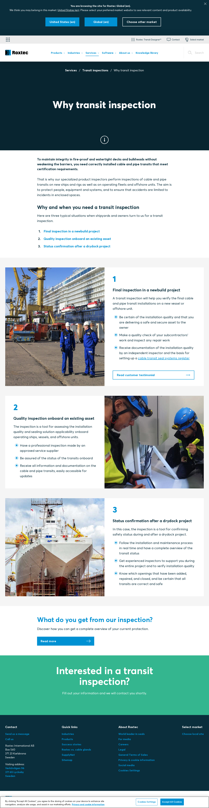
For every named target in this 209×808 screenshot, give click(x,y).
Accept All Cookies (172, 802)
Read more (48, 641)
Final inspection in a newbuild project (72, 231)
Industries (68, 734)
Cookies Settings (129, 770)
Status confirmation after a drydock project (77, 246)
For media (124, 739)
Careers (123, 744)
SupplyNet (68, 754)
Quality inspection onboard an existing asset (77, 239)
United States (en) (68, 10)
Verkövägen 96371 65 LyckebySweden (14, 772)
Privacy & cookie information (136, 760)
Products (67, 739)
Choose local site (193, 734)
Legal (121, 749)
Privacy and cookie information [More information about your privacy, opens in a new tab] (88, 805)
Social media (126, 765)
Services (71, 70)
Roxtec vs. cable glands (76, 749)
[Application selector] (7, 39)
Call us (9, 739)
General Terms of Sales (133, 754)
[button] (146, 39)
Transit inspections (95, 70)
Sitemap (67, 760)
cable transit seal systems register (164, 358)
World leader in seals (131, 734)
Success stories (71, 744)
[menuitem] (58, 53)
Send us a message (17, 734)
